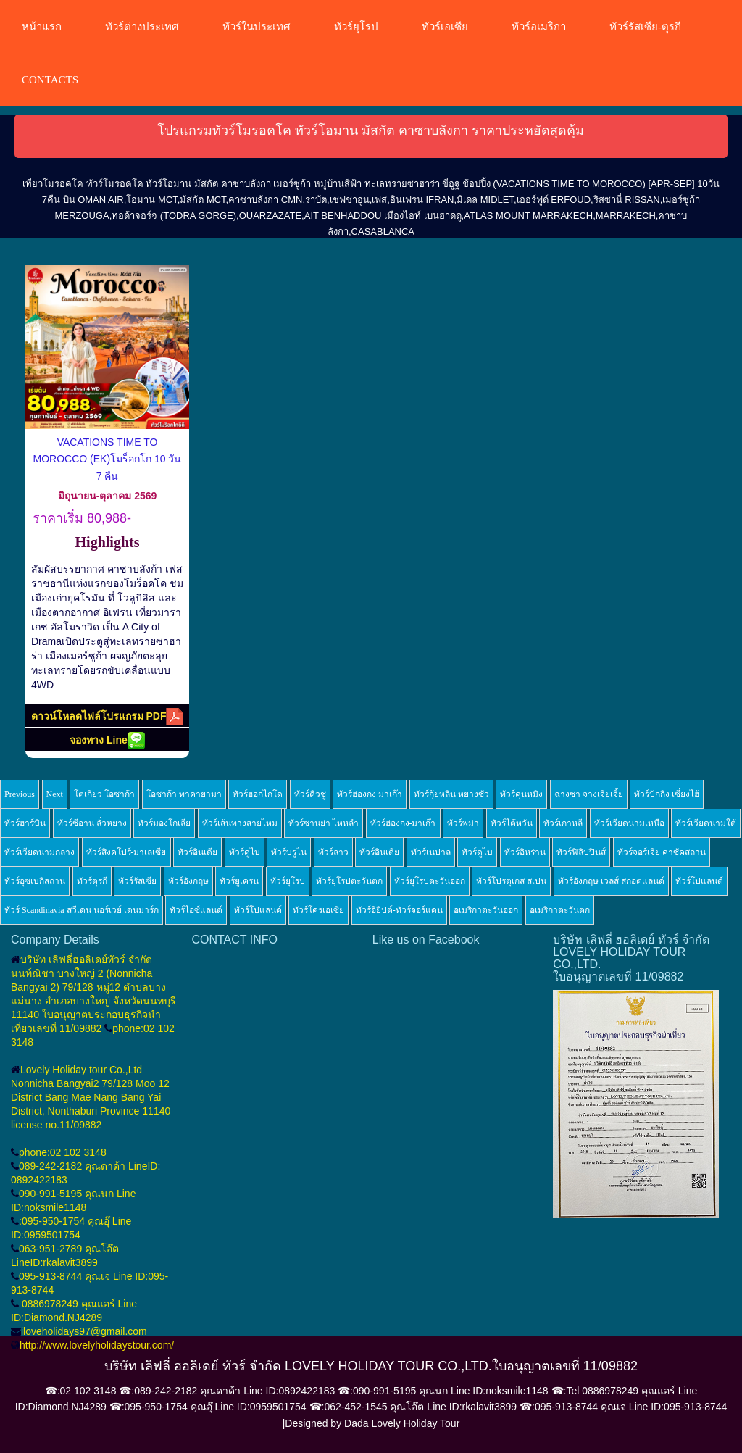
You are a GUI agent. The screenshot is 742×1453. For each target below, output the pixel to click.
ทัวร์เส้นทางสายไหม (240, 823)
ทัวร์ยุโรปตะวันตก (349, 881)
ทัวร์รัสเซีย (137, 881)
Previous (19, 794)
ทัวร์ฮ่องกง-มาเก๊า (403, 823)
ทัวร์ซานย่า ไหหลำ (323, 823)
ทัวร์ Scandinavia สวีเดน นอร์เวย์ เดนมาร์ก (81, 910)
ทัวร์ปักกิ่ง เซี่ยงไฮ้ (666, 794)
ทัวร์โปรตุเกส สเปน (511, 881)
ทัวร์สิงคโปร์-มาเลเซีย (126, 852)
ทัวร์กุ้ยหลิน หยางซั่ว (451, 794)
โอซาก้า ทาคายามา (184, 794)
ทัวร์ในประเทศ (256, 27)
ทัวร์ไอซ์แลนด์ (196, 910)
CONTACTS (50, 80)
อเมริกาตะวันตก (560, 910)
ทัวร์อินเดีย (197, 852)
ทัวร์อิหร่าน (525, 852)
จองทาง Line (107, 740)
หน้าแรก (42, 27)
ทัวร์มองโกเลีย (164, 823)
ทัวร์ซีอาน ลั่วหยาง (92, 823)
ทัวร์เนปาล (431, 852)
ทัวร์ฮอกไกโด (258, 794)
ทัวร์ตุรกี (92, 881)
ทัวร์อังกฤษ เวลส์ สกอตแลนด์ (611, 881)
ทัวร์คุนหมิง (521, 794)
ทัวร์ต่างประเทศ (142, 27)
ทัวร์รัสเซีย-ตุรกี (645, 27)
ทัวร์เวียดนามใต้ (705, 823)
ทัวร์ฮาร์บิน (25, 823)
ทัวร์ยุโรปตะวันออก (429, 881)
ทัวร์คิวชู (310, 794)
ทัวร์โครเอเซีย (318, 910)
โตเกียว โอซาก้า (104, 794)
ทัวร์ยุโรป (356, 27)
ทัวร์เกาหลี (563, 823)
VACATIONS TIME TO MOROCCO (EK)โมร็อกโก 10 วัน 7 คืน (107, 459)
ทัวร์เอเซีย (445, 27)
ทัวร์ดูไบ (244, 852)
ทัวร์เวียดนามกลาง (39, 852)
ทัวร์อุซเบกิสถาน (34, 881)
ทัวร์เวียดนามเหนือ (629, 823)
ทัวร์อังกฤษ (188, 881)
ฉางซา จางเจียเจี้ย (588, 794)
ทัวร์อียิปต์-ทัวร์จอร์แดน (399, 910)
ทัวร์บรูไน (289, 852)
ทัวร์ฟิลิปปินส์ (581, 852)
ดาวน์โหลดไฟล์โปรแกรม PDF (107, 716)
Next (54, 794)
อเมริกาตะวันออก (486, 910)
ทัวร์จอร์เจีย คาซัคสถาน (661, 852)
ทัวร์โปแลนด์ (699, 881)
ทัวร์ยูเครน (239, 881)
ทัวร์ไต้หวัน (512, 823)
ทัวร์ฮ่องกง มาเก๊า (369, 794)
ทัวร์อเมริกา (539, 27)
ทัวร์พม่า (463, 823)
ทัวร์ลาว (333, 852)
